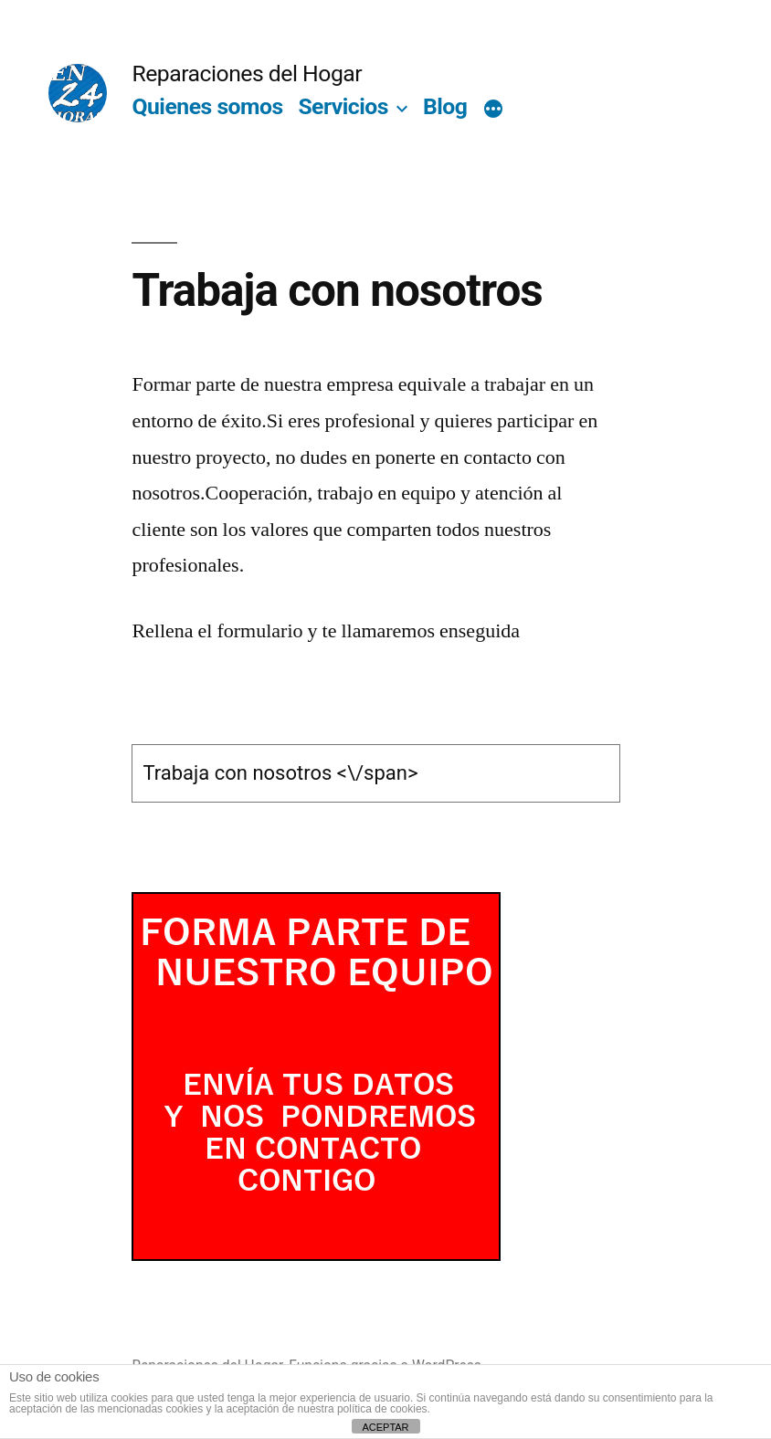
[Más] (493, 110)
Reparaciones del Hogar (247, 73)
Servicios (343, 106)
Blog (445, 106)
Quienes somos (207, 106)
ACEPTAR (385, 1427)
